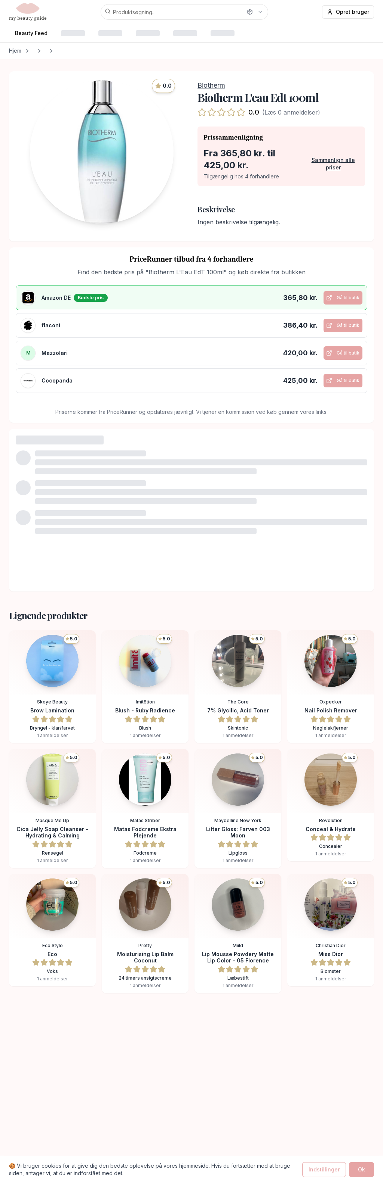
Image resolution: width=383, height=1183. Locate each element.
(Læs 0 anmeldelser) (291, 112)
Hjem (15, 50)
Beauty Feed (31, 33)
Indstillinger (324, 1169)
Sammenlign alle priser (333, 164)
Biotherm (211, 85)
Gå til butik (341, 300)
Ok (361, 1169)
